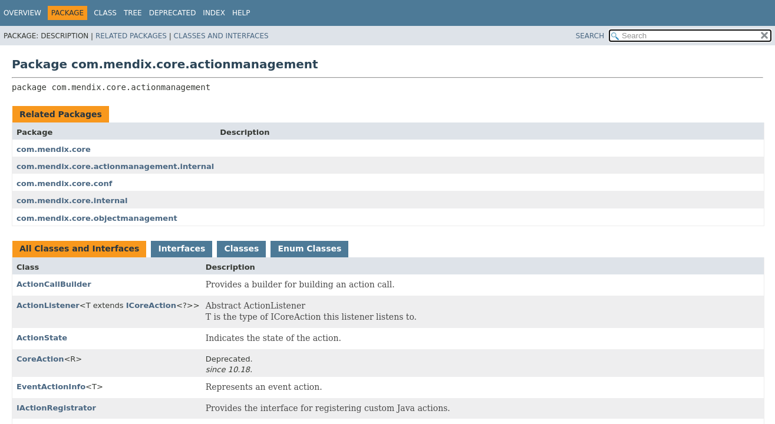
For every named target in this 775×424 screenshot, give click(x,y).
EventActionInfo (51, 386)
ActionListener (48, 305)
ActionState (42, 337)
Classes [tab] (241, 248)
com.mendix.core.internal (72, 200)
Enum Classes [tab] (309, 248)
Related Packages (131, 36)
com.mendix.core (54, 149)
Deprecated (172, 13)
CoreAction (40, 359)
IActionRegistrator (56, 407)
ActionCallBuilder (54, 284)
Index (214, 13)
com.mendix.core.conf (64, 183)
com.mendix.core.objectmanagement (97, 218)
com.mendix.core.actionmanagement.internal (115, 166)
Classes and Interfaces (221, 36)
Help (241, 13)
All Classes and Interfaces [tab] (79, 248)
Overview (22, 13)
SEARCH (590, 36)
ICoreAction (151, 305)
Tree (133, 13)
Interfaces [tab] (181, 248)
